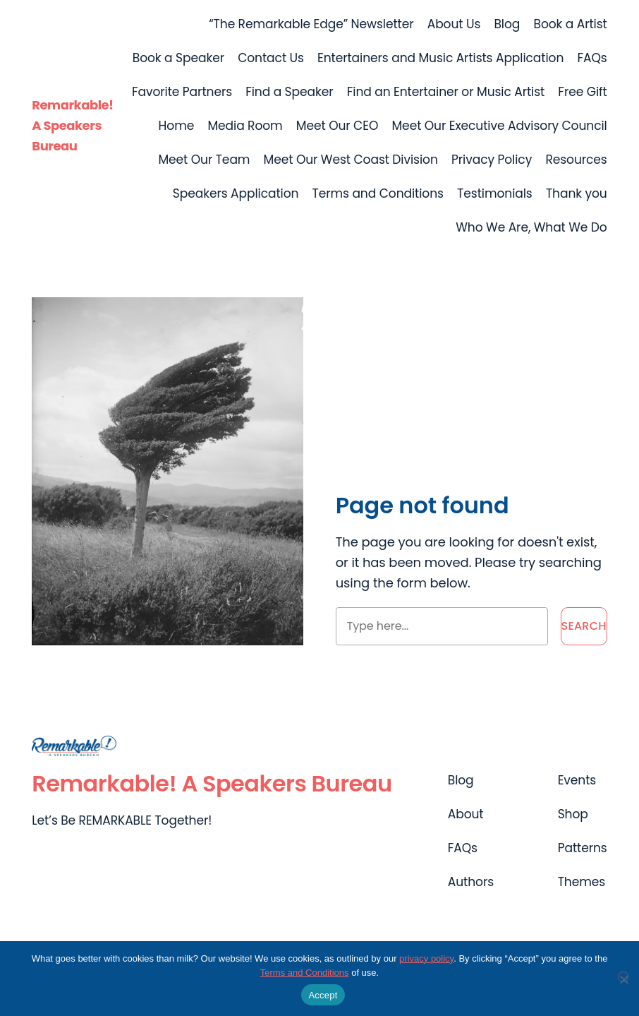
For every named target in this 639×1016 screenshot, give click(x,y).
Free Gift (582, 91)
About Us (454, 24)
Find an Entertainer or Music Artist (445, 91)
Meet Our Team (204, 159)
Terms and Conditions (378, 193)
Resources (576, 159)
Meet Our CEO (337, 125)
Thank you (576, 193)
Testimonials (494, 193)
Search (584, 626)
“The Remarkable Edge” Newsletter (311, 24)
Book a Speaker (178, 57)
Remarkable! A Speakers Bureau (72, 125)
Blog (507, 24)
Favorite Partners (182, 91)
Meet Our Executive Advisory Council (499, 125)
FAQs (592, 57)
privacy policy (426, 958)
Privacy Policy (491, 159)
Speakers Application (236, 193)
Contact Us (271, 57)
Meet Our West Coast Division (351, 159)
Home (177, 125)
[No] (623, 977)
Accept (322, 995)
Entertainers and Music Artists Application (440, 57)
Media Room (244, 125)
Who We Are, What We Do (531, 227)
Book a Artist (570, 24)
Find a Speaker (289, 91)
